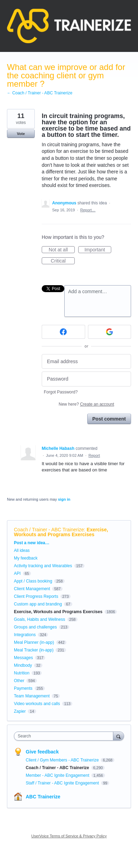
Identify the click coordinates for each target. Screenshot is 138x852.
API (17, 573)
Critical (63, 261)
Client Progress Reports (36, 596)
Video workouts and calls (37, 703)
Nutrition (22, 673)
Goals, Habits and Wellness (39, 619)
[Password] (86, 379)
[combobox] (65, 736)
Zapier (20, 711)
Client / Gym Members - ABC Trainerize (63, 760)
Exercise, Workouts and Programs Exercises (61, 532)
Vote (21, 134)
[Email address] (86, 361)
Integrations (25, 634)
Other (19, 680)
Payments (23, 688)
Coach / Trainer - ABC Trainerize (49, 529)
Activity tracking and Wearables (43, 565)
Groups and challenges (35, 627)
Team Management (32, 696)
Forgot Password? (61, 392)
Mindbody (23, 665)
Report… (88, 210)
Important (97, 250)
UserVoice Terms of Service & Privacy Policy (69, 836)
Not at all (62, 250)
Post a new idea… (31, 542)
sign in (64, 499)
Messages (23, 657)
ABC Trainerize (43, 796)
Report (94, 455)
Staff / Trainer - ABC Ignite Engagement (63, 783)
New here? (86, 404)
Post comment (109, 419)
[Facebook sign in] (63, 332)
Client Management (32, 588)
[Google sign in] (109, 332)
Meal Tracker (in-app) (34, 650)
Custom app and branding (38, 604)
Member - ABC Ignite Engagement (58, 775)
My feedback (26, 558)
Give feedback (42, 752)
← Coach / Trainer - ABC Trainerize (39, 93)
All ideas (22, 550)
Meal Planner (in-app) (34, 642)
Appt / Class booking (33, 581)
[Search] (118, 736)
